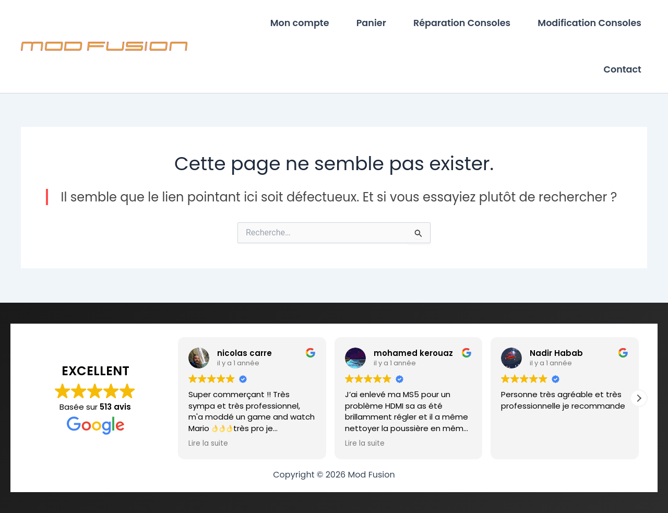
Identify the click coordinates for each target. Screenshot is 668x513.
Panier (374, 23)
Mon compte (303, 23)
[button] (639, 398)
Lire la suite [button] (208, 443)
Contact (623, 70)
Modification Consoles (590, 23)
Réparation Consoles (463, 23)
